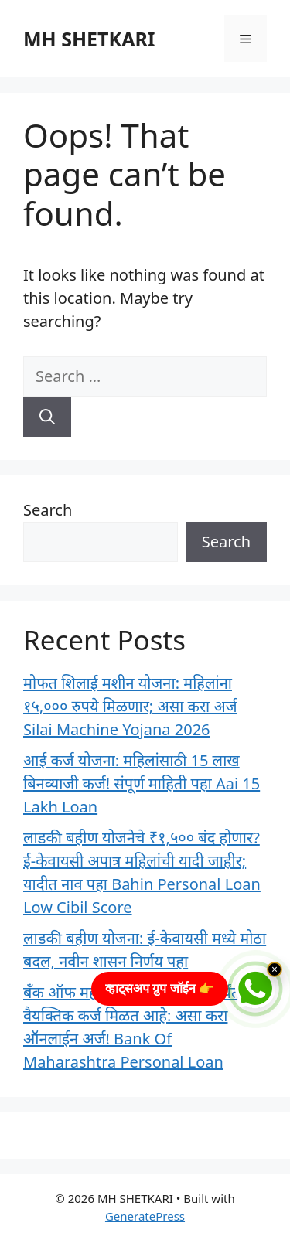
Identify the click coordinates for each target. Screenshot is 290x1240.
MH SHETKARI (89, 39)
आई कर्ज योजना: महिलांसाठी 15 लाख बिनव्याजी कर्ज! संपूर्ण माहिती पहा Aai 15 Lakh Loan (141, 783)
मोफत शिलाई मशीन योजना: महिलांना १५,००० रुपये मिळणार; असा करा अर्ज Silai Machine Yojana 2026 (130, 706)
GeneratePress (145, 1216)
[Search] (47, 417)
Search (47, 509)
